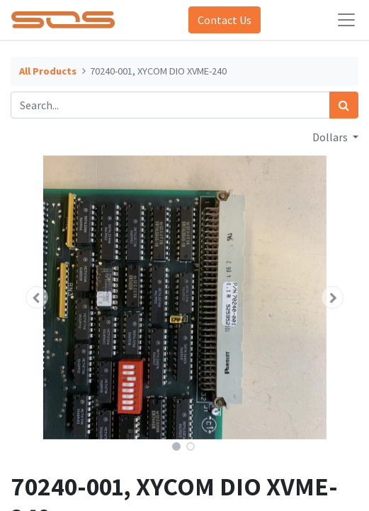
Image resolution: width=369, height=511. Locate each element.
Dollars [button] (331, 137)
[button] (37, 297)
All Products (47, 71)
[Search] (343, 105)
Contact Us (224, 20)
